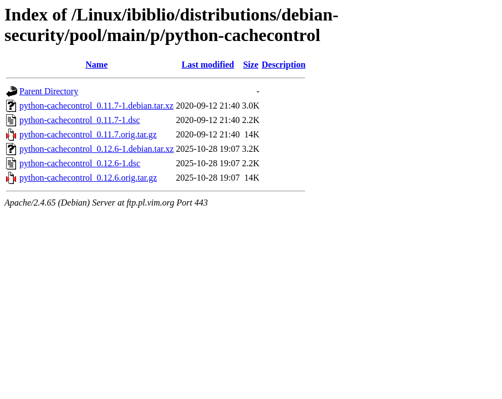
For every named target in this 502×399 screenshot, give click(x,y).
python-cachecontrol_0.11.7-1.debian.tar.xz (96, 105)
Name (96, 64)
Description (283, 64)
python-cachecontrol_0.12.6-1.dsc (79, 163)
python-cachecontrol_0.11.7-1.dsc (79, 120)
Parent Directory (48, 91)
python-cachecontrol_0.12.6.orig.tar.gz (88, 177)
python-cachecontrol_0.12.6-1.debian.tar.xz (96, 149)
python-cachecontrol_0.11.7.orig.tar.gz (88, 134)
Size (251, 64)
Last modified (208, 64)
